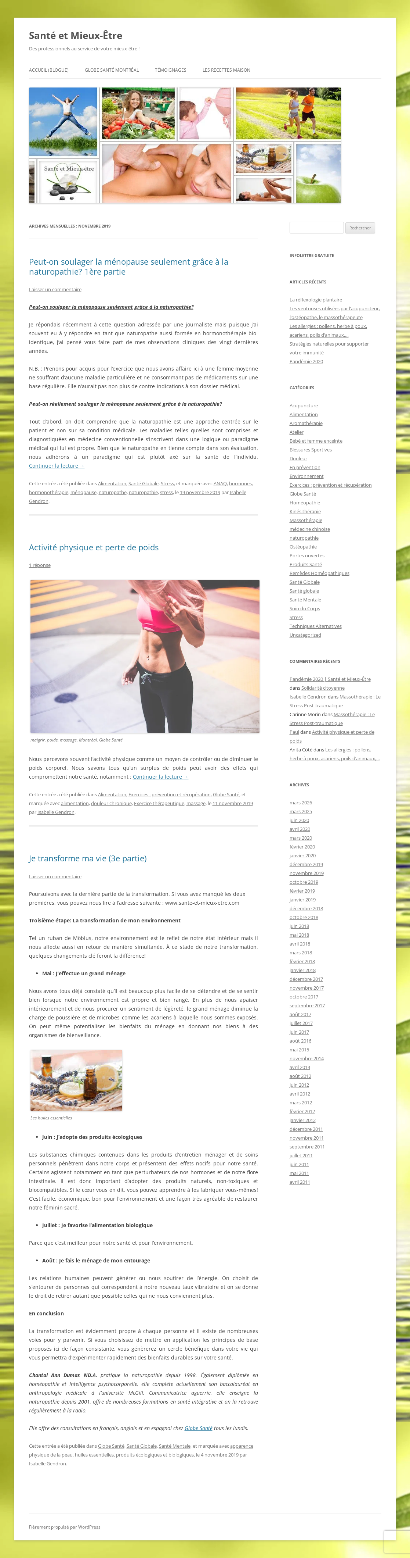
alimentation (75, 803)
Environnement (307, 476)
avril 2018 (300, 943)
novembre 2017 (307, 988)
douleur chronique (111, 803)
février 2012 (302, 1111)
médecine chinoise (310, 529)
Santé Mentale (175, 1446)
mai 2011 (299, 1173)
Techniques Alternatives (316, 626)
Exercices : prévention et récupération (169, 794)
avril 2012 (300, 1093)
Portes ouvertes (307, 555)
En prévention (305, 467)
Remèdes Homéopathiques (319, 573)
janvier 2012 (303, 1120)
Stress (167, 483)
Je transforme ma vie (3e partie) (87, 858)
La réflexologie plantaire (316, 299)
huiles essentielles (94, 1454)
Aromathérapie (306, 423)
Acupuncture (304, 405)
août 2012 (300, 1076)
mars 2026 (301, 802)
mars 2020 (301, 838)
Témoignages (170, 70)
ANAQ (220, 483)
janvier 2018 (303, 970)
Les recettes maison (226, 70)
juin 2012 (299, 1085)
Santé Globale (143, 483)
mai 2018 (299, 935)
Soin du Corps (305, 608)
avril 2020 (300, 829)
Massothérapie (306, 520)
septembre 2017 (307, 1005)
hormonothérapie (48, 492)
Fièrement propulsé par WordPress (65, 1527)
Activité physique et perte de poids (94, 547)
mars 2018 (301, 952)
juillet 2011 (301, 1155)
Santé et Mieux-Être (75, 35)
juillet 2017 (301, 1023)
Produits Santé (306, 564)
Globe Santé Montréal (112, 70)
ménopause (83, 492)
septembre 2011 (307, 1146)
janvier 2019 (303, 899)
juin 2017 (299, 1032)
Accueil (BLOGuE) (49, 70)
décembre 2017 (306, 979)
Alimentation (112, 483)
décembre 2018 (306, 908)
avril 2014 (300, 1067)
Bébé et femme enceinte (316, 440)
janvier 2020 (303, 855)
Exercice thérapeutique (159, 803)
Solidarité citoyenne (323, 688)
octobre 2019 (304, 882)
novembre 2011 (307, 1137)
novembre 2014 (307, 1058)
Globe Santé (226, 794)
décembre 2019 (306, 864)
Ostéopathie (303, 546)
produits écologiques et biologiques (155, 1454)
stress (166, 492)
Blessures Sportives (311, 449)
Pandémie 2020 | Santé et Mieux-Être (330, 679)
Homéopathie (305, 502)
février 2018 (302, 961)
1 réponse (40, 565)
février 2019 (302, 890)
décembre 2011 (306, 1129)
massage (196, 803)
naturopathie (143, 492)
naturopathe (113, 492)
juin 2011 (299, 1164)
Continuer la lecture (57, 465)
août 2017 (300, 1014)
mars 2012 (301, 1102)
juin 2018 (299, 926)
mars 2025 (301, 811)
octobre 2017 (304, 996)
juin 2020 (299, 820)
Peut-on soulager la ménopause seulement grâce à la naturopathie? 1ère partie (128, 266)
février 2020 (302, 846)
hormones (240, 483)
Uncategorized (305, 635)
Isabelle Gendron (56, 812)
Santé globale (304, 590)
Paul (294, 732)
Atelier (297, 432)
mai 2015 (299, 1049)
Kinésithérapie (305, 511)
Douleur (298, 458)
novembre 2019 (307, 873)
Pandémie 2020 (306, 361)
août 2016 (300, 1040)
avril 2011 (300, 1182)
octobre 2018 (304, 917)
